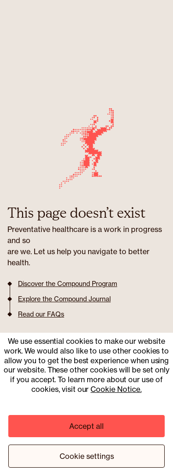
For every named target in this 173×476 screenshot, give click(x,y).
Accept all (86, 426)
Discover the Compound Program (67, 284)
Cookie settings (87, 456)
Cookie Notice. (115, 389)
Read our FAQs (41, 314)
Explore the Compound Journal (64, 299)
